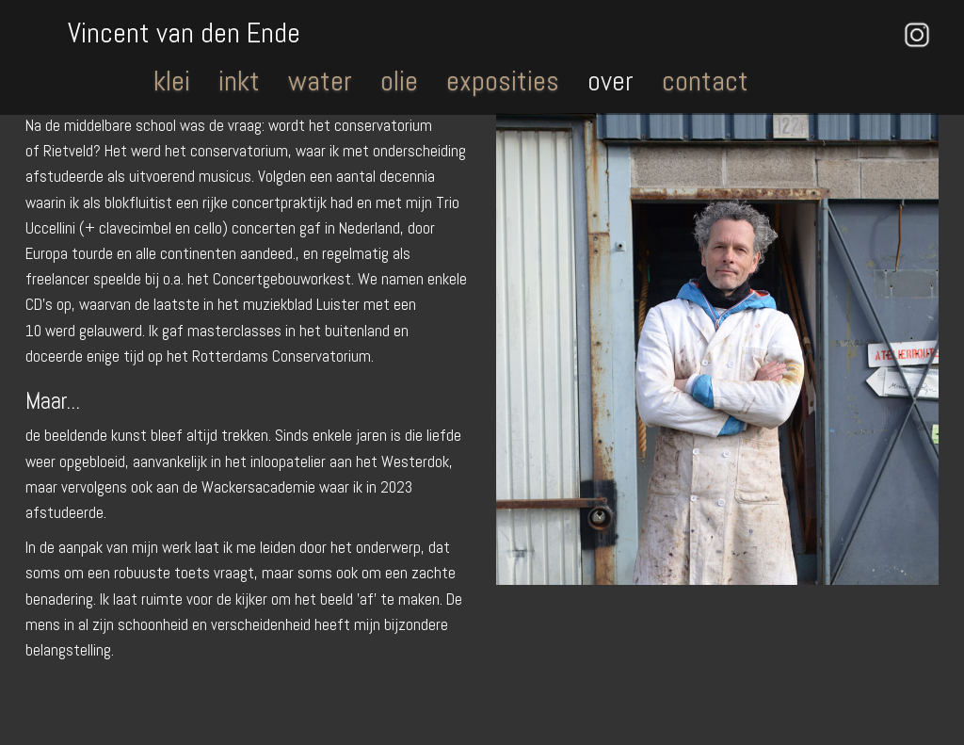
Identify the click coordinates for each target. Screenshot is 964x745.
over (610, 81)
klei (171, 81)
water (320, 81)
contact (705, 81)
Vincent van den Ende (184, 31)
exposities (502, 81)
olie (399, 81)
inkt (239, 81)
